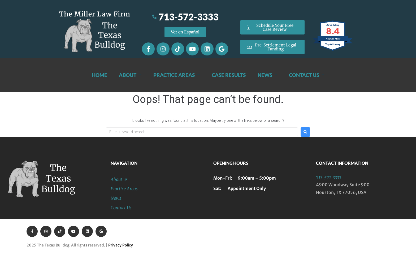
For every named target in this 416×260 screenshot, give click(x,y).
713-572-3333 (328, 177)
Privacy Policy (120, 245)
